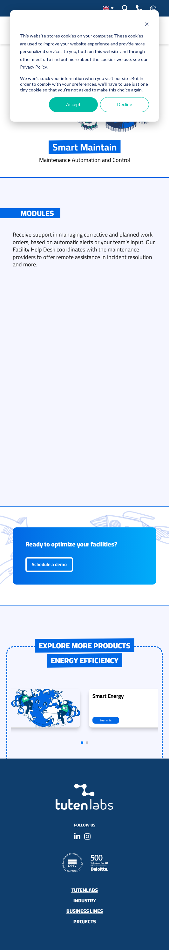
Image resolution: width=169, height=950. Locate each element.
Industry (84, 900)
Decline (124, 104)
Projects (84, 921)
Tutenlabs (84, 890)
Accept (73, 104)
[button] (82, 742)
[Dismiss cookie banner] (147, 24)
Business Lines (84, 911)
